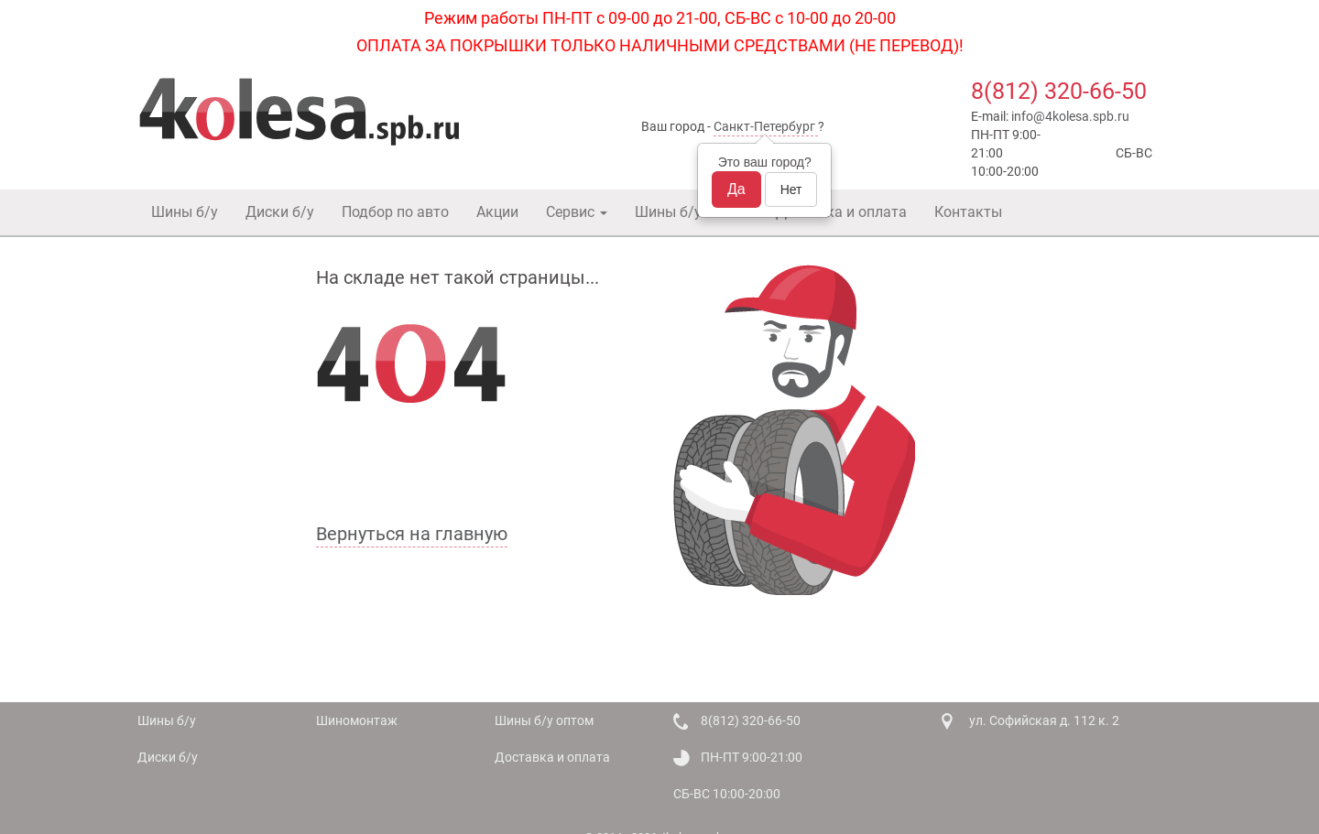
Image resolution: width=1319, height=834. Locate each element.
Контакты (968, 212)
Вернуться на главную (411, 534)
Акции (497, 212)
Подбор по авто (395, 212)
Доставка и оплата (841, 212)
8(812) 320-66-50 (1059, 91)
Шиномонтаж (357, 720)
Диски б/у (279, 212)
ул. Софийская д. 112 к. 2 (1044, 720)
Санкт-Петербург (764, 126)
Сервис (576, 212)
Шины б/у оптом (691, 212)
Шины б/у (184, 212)
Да (736, 189)
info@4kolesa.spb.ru (1070, 116)
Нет (791, 189)
